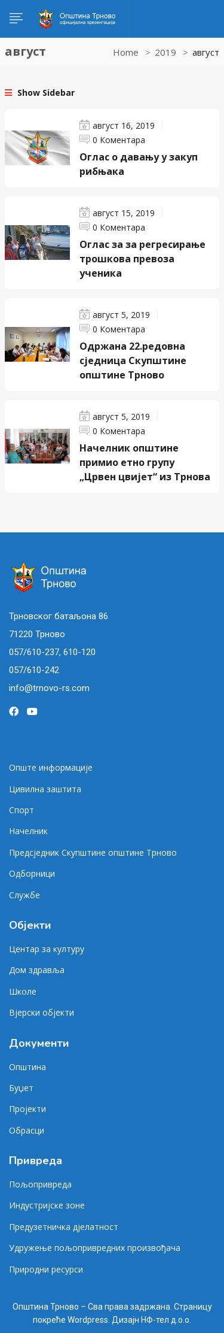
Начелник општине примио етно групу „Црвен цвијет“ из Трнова (144, 462)
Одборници (32, 873)
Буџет (21, 1087)
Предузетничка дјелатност (63, 1226)
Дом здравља (37, 969)
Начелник (28, 831)
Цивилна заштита (45, 789)
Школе (22, 991)
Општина (27, 1067)
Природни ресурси (46, 1269)
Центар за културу (46, 949)
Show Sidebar (40, 92)
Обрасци (26, 1130)
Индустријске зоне (47, 1205)
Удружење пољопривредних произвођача (94, 1247)
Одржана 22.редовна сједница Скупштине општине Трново (132, 360)
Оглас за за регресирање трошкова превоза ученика (142, 259)
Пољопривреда (40, 1184)
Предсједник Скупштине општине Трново (93, 852)
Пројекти (27, 1108)
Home (126, 52)
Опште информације (51, 767)
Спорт (21, 810)
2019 (165, 52)
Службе (24, 895)
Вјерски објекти (41, 1012)
